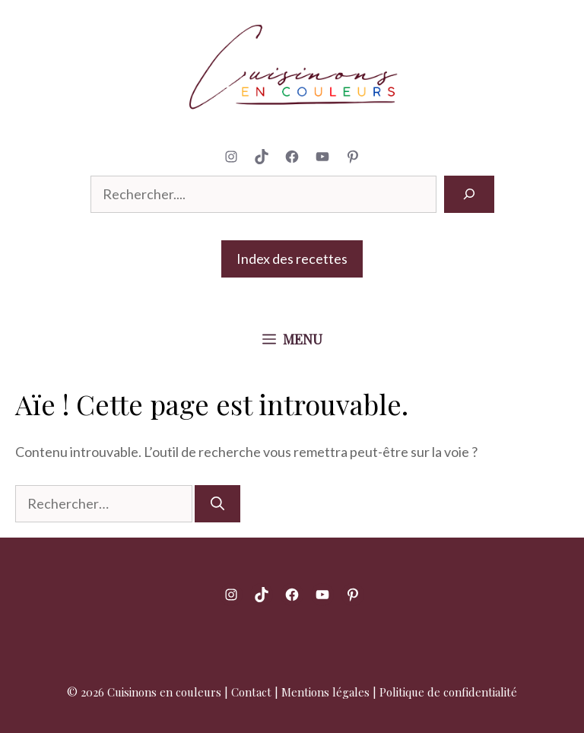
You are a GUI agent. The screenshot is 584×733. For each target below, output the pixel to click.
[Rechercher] (469, 194)
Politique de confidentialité (448, 692)
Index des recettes (292, 258)
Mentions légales (325, 692)
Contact (251, 692)
